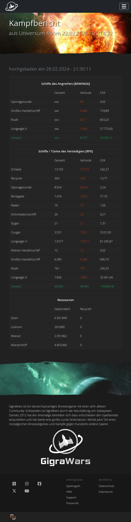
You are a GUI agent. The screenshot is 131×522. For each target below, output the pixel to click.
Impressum (106, 492)
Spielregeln (73, 486)
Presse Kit (72, 503)
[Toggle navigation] (124, 6)
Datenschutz (106, 486)
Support (71, 497)
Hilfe (69, 492)
